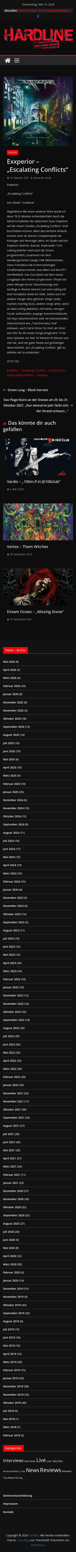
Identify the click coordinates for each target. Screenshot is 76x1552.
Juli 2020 (8, 1231)
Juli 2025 (8, 743)
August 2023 (11, 930)
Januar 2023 (10, 987)
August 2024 (11, 832)
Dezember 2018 (13, 1386)
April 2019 (9, 1354)
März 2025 (10, 775)
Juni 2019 (9, 1337)
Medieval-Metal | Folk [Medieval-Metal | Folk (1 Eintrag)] (14, 1471)
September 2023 (13, 922)
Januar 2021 (10, 1183)
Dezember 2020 (13, 1191)
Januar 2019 (10, 1378)
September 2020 (13, 1215)
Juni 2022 (9, 1044)
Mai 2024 (9, 857)
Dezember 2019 (13, 1288)
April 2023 (9, 963)
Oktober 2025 (12, 718)
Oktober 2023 (12, 914)
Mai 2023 (9, 954)
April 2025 (9, 767)
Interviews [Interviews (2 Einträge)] (30, 1461)
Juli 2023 (8, 938)
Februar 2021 (11, 1175)
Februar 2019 (11, 1370)
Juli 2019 (8, 1329)
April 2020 (9, 1256)
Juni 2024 (9, 849)
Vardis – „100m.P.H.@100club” (33, 481)
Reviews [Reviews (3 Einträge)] (67, 1471)
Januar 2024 (10, 889)
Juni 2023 (9, 946)
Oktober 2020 (12, 1207)
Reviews (12, 152)
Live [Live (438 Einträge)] (41, 1460)
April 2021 (9, 1158)
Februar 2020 (11, 1272)
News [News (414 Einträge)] (32, 1470)
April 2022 (9, 1060)
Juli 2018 (8, 1411)
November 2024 (13, 808)
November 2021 (13, 1101)
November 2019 (13, 1297)
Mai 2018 (9, 1419)
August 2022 (11, 1028)
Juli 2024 (8, 841)
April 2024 (9, 865)
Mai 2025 (9, 759)
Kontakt (8, 1512)
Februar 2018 (11, 1435)
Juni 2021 (9, 1142)
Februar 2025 (11, 784)
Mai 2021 (9, 1150)
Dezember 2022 (13, 995)
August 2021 (11, 1126)
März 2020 (10, 1264)
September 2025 (13, 727)
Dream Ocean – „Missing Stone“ (35, 611)
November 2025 (13, 710)
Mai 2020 (9, 1248)
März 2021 (10, 1166)
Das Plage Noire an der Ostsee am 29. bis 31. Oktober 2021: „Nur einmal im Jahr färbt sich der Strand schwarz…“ (38, 405)
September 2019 (13, 1313)
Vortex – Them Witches (27, 546)
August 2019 (11, 1321)
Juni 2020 (9, 1240)
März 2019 (10, 1362)
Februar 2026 (11, 686)
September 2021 (13, 1117)
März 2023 (10, 971)
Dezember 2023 (13, 898)
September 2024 (13, 824)
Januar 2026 (10, 694)
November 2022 (13, 1004)
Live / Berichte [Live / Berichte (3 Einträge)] (55, 1461)
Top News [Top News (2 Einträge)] (8, 1477)
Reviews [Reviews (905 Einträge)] (50, 1470)
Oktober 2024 (12, 816)
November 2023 (13, 906)
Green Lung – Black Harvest (25, 390)
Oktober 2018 (12, 1403)
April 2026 (9, 670)
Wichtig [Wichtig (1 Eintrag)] (18, 1478)
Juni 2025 (9, 751)
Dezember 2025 (13, 702)
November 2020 (13, 1199)
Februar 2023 (11, 979)
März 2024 (10, 873)
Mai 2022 (9, 1052)
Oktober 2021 (12, 1109)
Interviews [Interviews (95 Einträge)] (13, 1460)
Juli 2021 (8, 1134)
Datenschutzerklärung (17, 1495)
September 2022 (13, 1020)
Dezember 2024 (13, 800)
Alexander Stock (42, 178)
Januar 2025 (10, 792)
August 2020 (11, 1223)
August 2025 (11, 735)
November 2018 (13, 1394)
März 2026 (10, 678)
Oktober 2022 (12, 1012)
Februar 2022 (11, 1077)
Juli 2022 (8, 1036)
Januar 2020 (10, 1280)
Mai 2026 (9, 661)
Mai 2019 (9, 1345)
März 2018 (10, 1427)
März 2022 (10, 1069)
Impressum (10, 1503)
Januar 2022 (10, 1085)
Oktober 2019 (12, 1305)
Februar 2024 (11, 881)
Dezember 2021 (13, 1093)
